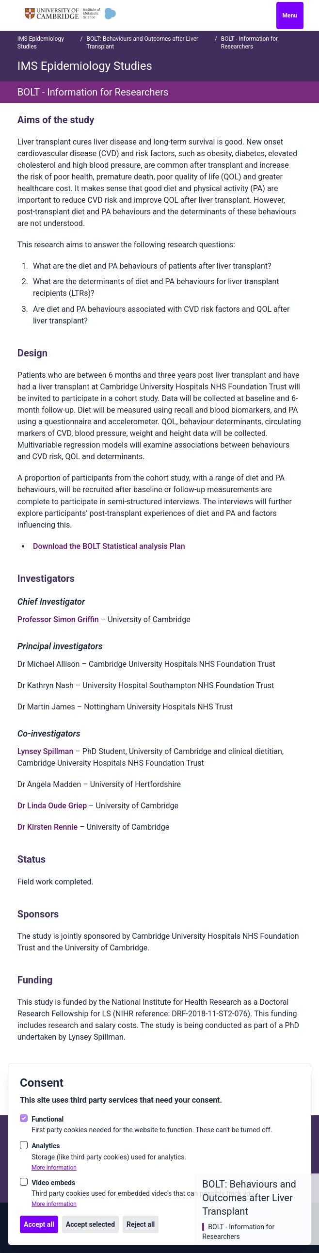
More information (54, 1167)
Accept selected (90, 1224)
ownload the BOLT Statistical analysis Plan (111, 546)
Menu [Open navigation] (290, 15)
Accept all (39, 1224)
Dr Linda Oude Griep (52, 805)
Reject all (141, 1224)
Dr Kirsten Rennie (47, 827)
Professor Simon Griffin (58, 619)
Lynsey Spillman (45, 751)
